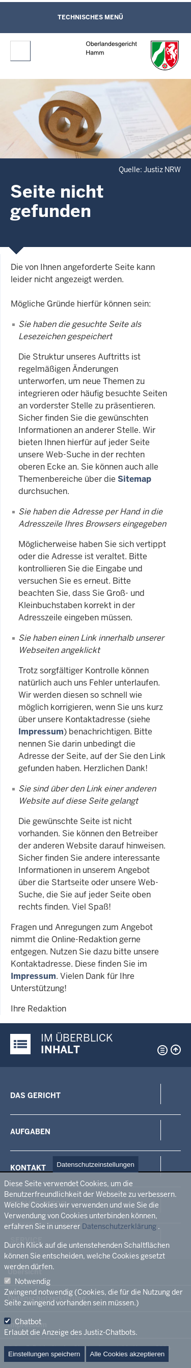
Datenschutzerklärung (119, 1226)
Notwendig (32, 1281)
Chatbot (28, 1321)
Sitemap (134, 479)
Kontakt (28, 1167)
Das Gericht (35, 1095)
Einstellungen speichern (44, 1354)
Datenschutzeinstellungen (95, 1164)
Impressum (41, 731)
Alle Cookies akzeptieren (127, 1354)
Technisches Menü (90, 17)
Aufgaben (30, 1131)
